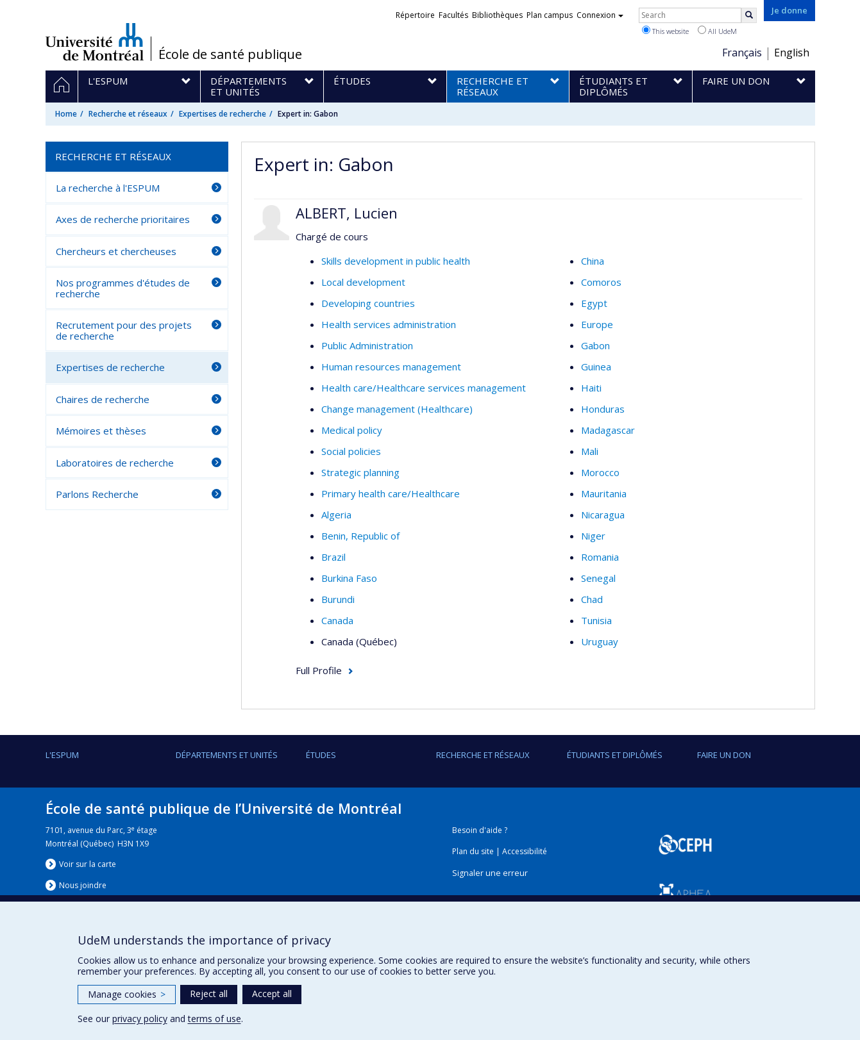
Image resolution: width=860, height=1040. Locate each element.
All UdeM (717, 31)
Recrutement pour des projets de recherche (124, 330)
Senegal (598, 578)
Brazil (333, 556)
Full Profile (319, 670)
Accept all (272, 993)
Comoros (601, 282)
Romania (600, 556)
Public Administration (367, 345)
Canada (337, 620)
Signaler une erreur (490, 873)
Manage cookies (126, 994)
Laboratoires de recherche (115, 462)
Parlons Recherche (97, 494)
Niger (593, 535)
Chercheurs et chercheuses (116, 251)
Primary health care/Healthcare (390, 493)
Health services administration (388, 324)
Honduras (603, 408)
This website (665, 31)
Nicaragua (603, 514)
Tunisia (596, 620)
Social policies (351, 451)
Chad (592, 599)
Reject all (209, 993)
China (592, 260)
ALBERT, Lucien (347, 212)
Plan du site (473, 851)
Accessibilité (524, 851)
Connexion (600, 15)
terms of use (214, 1018)
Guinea (596, 366)
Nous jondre (82, 885)
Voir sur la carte (87, 864)
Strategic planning (360, 472)
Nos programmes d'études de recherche (123, 288)
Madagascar (608, 430)
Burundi (338, 599)
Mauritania (604, 493)
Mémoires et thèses (101, 430)
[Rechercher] (749, 15)
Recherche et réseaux (128, 113)
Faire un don (724, 755)
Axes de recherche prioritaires (123, 219)
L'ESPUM (62, 755)
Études (321, 755)
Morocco (600, 472)
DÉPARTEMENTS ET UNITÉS (227, 755)
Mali (589, 451)
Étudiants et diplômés (614, 755)
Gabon (595, 345)
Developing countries (368, 303)
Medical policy (351, 430)
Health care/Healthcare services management (423, 387)
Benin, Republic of (360, 535)
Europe (597, 324)
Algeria (336, 514)
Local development (363, 282)
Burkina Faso (349, 578)
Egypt (594, 303)
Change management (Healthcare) (397, 408)
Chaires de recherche (102, 399)
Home (66, 113)
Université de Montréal (95, 41)
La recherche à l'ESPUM (108, 187)
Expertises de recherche (222, 113)
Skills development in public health (395, 260)
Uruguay (599, 641)
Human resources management (391, 366)
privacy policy (139, 1018)
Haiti (591, 387)
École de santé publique (230, 54)
